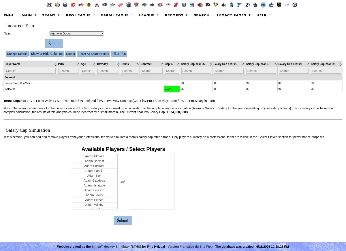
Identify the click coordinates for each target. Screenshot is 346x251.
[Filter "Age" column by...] (88, 71)
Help (262, 15)
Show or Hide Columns (46, 53)
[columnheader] (30, 64)
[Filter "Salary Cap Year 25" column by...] (196, 71)
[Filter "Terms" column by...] (129, 71)
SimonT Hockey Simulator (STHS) (116, 246)
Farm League (115, 15)
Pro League (78, 15)
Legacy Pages (231, 15)
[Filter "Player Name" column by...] (30, 71)
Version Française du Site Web (190, 246)
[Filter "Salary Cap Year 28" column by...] (293, 71)
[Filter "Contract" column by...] (151, 71)
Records (174, 15)
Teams (49, 15)
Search (201, 15)
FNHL (9, 15)
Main (27, 15)
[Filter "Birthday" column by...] (108, 71)
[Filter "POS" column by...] (68, 71)
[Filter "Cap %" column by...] (172, 71)
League (146, 15)
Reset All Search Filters (93, 53)
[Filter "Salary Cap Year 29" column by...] (326, 71)
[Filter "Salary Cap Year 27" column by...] (261, 71)
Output (70, 53)
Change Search (17, 53)
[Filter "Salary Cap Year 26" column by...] (229, 71)
